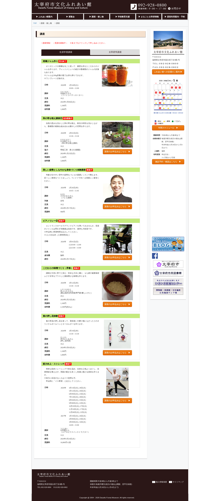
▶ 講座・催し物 (96, 17)
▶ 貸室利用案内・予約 (175, 17)
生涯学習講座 (65, 52)
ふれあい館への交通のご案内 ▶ (168, 72)
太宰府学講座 (115, 52)
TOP (35, 23)
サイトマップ (178, 482)
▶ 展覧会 (70, 17)
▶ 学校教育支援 (122, 17)
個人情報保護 (161, 482)
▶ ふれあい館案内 (44, 17)
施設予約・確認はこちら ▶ (168, 161)
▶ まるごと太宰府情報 (148, 17)
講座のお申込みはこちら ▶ (117, 151)
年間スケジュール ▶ (168, 128)
